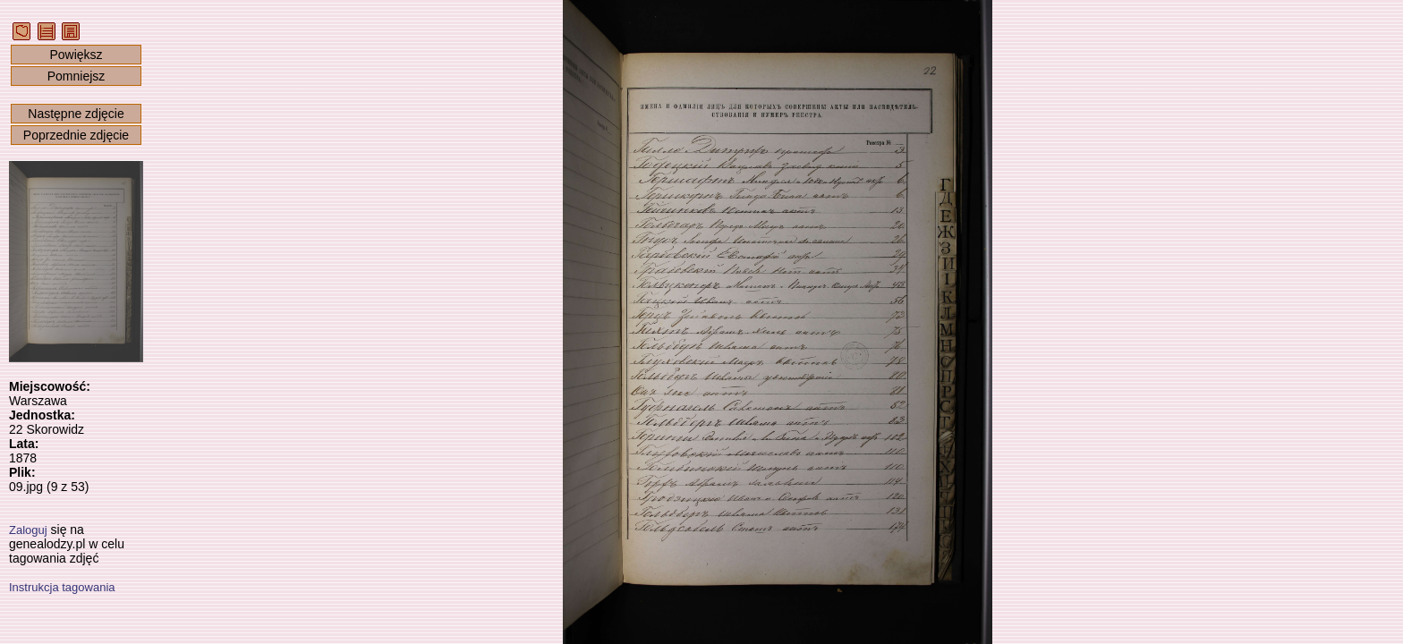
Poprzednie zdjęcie (76, 135)
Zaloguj (28, 530)
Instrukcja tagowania (62, 587)
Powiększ (75, 54)
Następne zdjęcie (75, 113)
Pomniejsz (76, 76)
